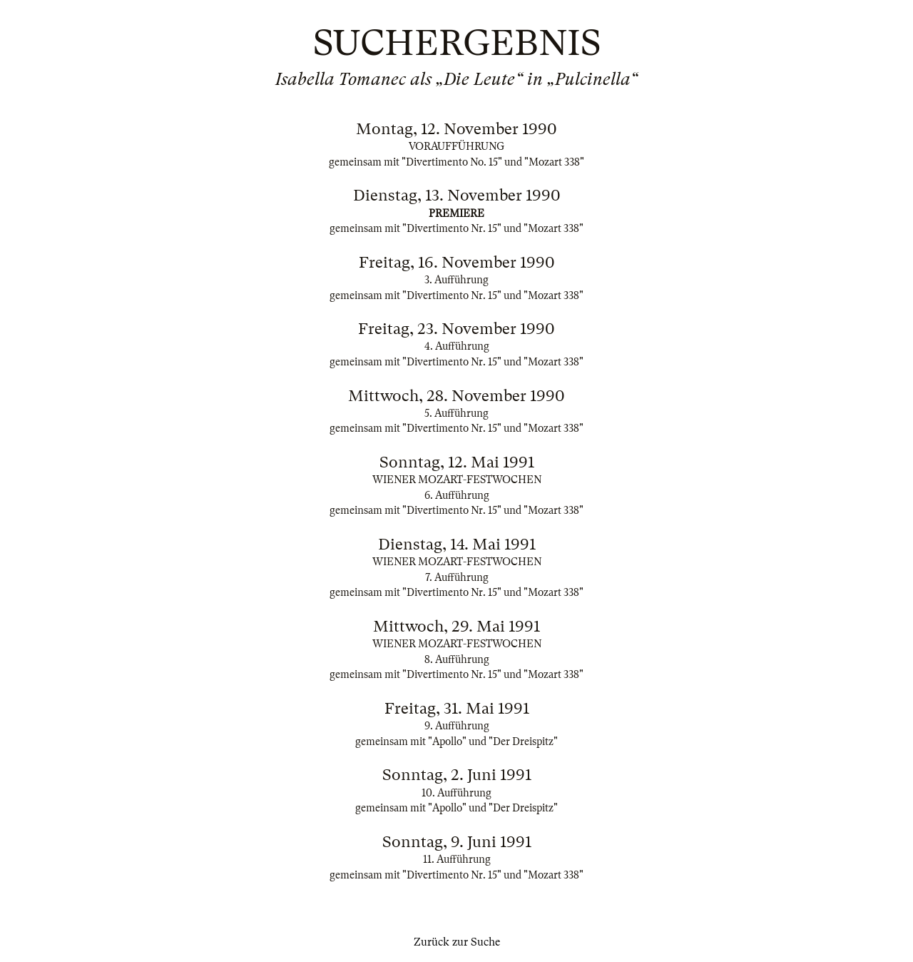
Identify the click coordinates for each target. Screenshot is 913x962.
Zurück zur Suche (457, 942)
